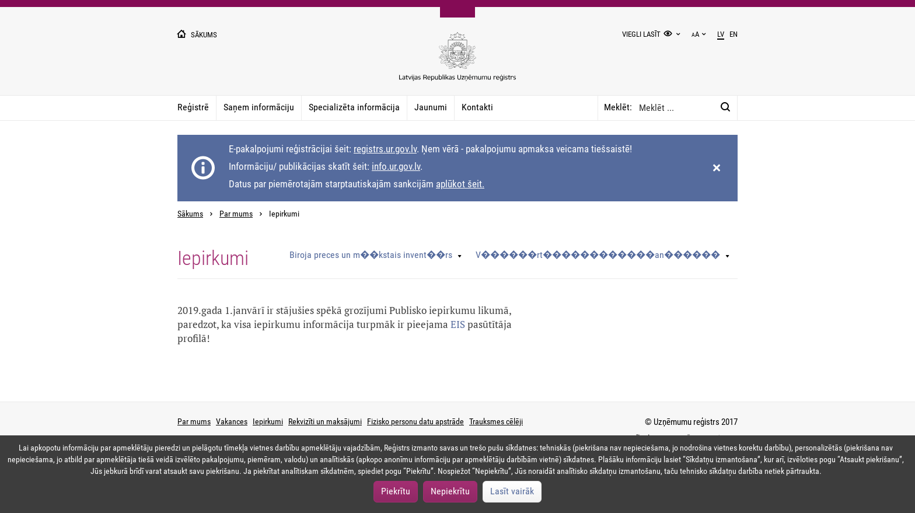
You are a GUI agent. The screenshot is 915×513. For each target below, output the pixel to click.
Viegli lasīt (641, 34)
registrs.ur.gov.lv (385, 149)
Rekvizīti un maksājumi (325, 421)
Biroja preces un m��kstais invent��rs (370, 254)
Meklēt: (618, 107)
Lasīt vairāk (512, 491)
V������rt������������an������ (598, 254)
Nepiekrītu (450, 491)
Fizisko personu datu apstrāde (415, 421)
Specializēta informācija (354, 107)
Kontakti (477, 107)
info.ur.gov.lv (396, 166)
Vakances (231, 421)
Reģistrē (193, 107)
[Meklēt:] (725, 107)
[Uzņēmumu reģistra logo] (457, 62)
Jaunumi (430, 107)
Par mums (236, 214)
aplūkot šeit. (460, 184)
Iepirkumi (268, 421)
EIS (457, 324)
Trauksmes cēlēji (496, 421)
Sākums (190, 214)
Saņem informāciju (258, 107)
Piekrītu (395, 491)
